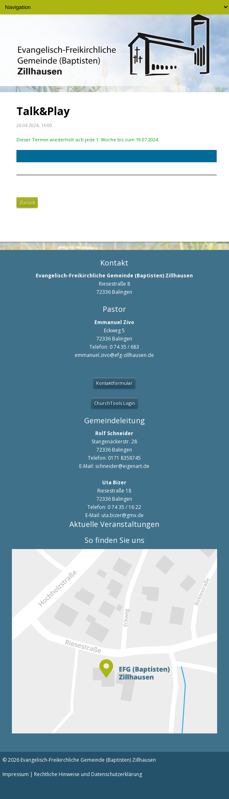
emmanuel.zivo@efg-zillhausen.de (114, 355)
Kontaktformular (114, 383)
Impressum (15, 774)
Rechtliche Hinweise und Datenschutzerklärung (88, 774)
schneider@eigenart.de (122, 466)
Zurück (27, 202)
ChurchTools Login (114, 403)
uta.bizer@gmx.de (122, 515)
